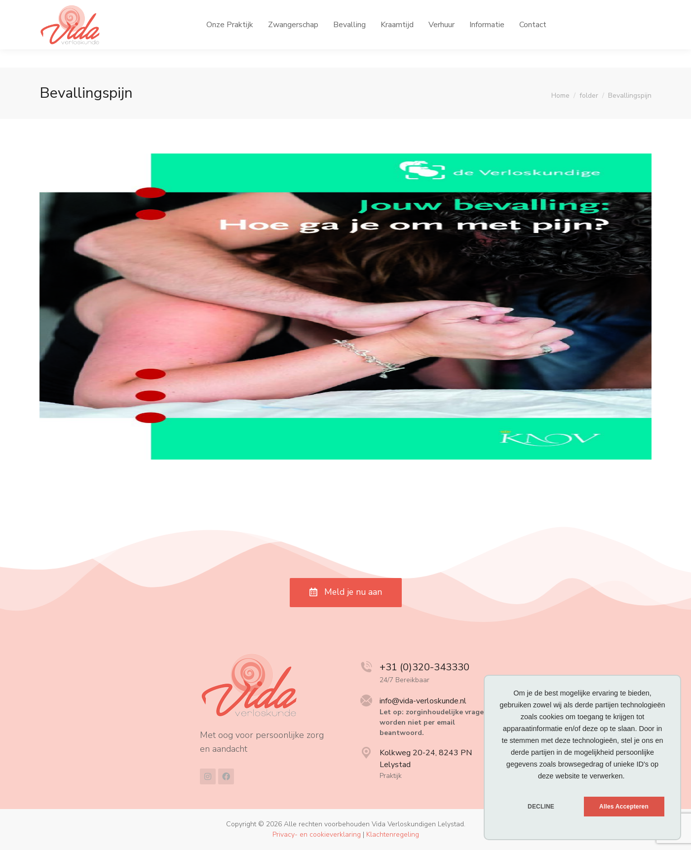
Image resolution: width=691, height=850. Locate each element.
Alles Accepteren (624, 806)
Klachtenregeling (392, 835)
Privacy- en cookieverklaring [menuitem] (316, 835)
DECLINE (541, 806)
